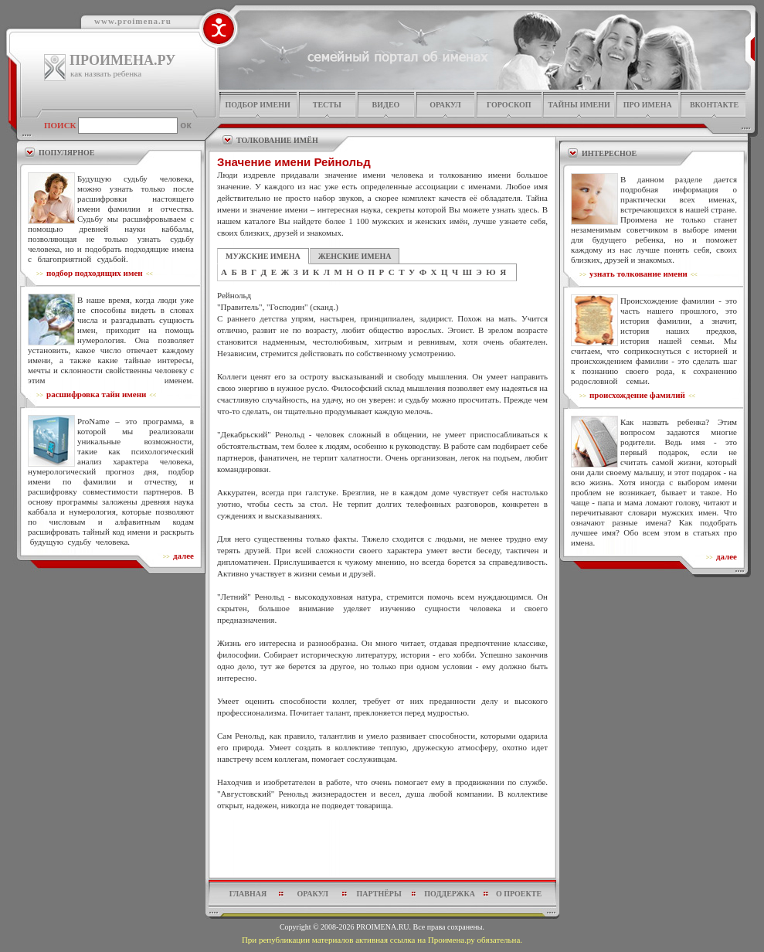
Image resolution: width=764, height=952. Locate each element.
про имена (647, 104)
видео (386, 104)
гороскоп (509, 104)
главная (248, 893)
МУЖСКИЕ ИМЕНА (263, 256)
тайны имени (579, 104)
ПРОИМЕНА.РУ (122, 60)
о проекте (519, 893)
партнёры (379, 893)
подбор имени (257, 104)
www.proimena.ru (132, 21)
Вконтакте (714, 104)
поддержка (449, 893)
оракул (445, 104)
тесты (327, 104)
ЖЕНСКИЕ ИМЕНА (355, 256)
